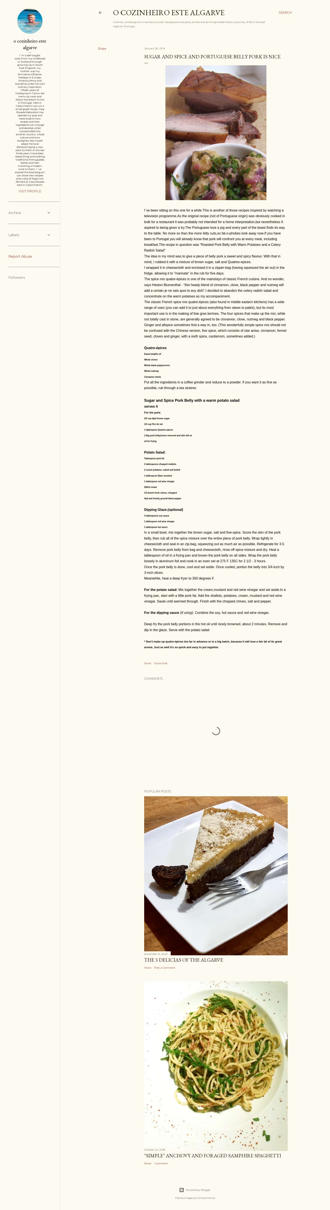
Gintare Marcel (206, 1197)
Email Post (161, 663)
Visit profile (30, 191)
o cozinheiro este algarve (169, 12)
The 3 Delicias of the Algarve (183, 960)
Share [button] (102, 49)
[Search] (285, 13)
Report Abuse (20, 256)
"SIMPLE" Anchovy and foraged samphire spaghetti (212, 1155)
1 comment (161, 1163)
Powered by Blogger (195, 1190)
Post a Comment (164, 967)
